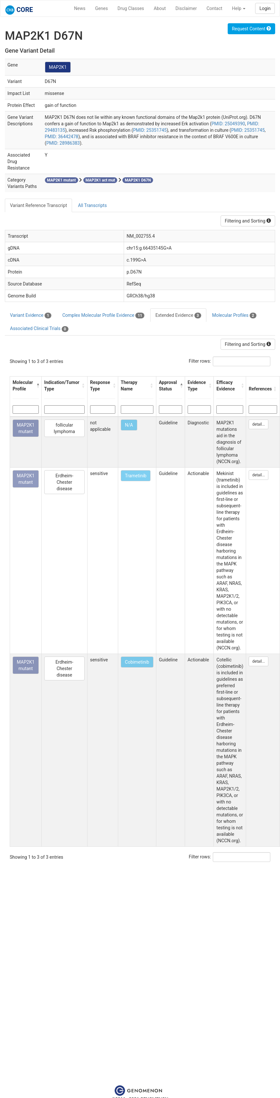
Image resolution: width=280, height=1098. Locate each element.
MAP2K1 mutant (26, 428)
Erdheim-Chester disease (64, 482)
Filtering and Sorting (248, 220)
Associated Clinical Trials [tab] (39, 329)
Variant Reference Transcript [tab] (38, 205)
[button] (37, 385)
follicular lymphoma (64, 428)
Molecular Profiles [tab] (234, 315)
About (160, 8)
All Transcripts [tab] (92, 205)
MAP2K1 (58, 67)
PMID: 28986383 (63, 143)
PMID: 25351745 (150, 130)
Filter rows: (200, 361)
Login (265, 8)
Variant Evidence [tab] (30, 315)
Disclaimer (186, 8)
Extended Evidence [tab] (178, 315)
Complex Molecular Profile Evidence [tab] (103, 315)
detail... (258, 424)
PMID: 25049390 (228, 123)
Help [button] (238, 8)
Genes (101, 8)
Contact (214, 8)
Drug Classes (131, 8)
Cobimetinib (137, 662)
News (79, 8)
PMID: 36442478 (61, 136)
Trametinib (136, 475)
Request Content (251, 28)
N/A (129, 425)
